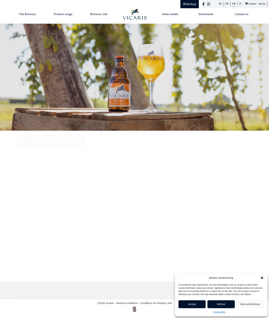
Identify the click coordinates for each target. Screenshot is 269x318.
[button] (262, 278)
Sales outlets (170, 14)
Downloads (205, 14)
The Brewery (27, 14)
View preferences (250, 304)
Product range (63, 14)
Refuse (221, 304)
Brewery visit (98, 14)
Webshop (189, 4)
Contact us (241, 14)
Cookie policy (219, 312)
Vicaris (110, 303)
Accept (192, 304)
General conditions (127, 303)
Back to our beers (211, 211)
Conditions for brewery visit (156, 303)
